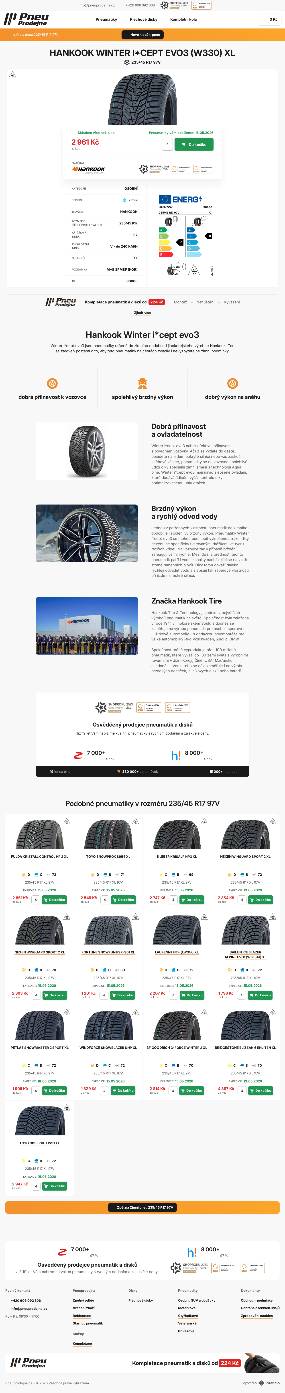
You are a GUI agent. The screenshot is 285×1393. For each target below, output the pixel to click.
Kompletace (82, 1343)
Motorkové (186, 1307)
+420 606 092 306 (26, 1300)
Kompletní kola (183, 20)
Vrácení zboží (83, 1307)
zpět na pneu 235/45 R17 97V (32, 34)
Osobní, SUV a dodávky (196, 1299)
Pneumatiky (106, 20)
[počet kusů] (167, 144)
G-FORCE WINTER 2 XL (177, 1050)
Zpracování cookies (256, 1315)
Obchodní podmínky (256, 1299)
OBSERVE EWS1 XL (39, 1143)
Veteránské (186, 1322)
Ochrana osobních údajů (260, 1307)
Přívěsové (185, 1330)
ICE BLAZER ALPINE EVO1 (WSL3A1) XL (245, 954)
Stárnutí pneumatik (88, 1322)
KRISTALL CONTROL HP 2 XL (39, 856)
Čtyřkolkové (187, 1315)
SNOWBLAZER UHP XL (108, 1048)
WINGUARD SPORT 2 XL (245, 856)
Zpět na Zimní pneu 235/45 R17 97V (142, 1207)
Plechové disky (143, 20)
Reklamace (81, 1315)
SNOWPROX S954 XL (108, 856)
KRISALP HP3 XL (177, 856)
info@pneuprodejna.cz (97, 5)
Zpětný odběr (83, 1299)
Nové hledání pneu (142, 34)
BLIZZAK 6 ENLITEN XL (245, 1050)
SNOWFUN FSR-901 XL (108, 952)
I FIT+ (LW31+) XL (176, 952)
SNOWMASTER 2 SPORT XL (39, 1048)
